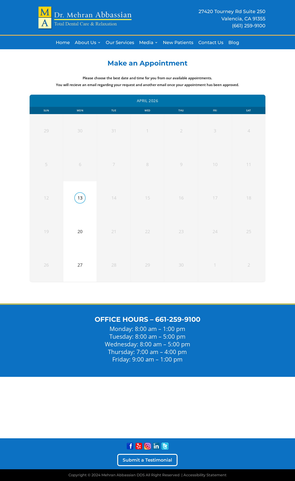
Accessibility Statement (205, 475)
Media (146, 43)
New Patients (178, 43)
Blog (233, 43)
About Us (85, 43)
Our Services (120, 43)
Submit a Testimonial (147, 460)
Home (63, 43)
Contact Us (210, 43)
